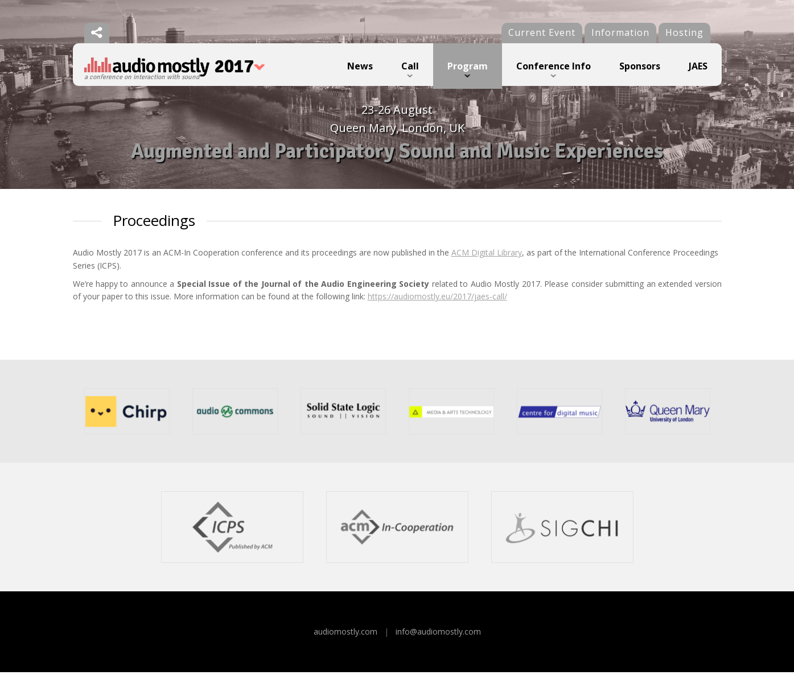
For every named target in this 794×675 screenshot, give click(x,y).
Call (410, 66)
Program (467, 66)
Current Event (541, 32)
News (360, 66)
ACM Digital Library (486, 255)
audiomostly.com (345, 634)
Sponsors (639, 66)
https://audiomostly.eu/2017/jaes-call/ (437, 299)
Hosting (684, 32)
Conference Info (553, 66)
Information (620, 32)
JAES (698, 66)
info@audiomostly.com (438, 634)
